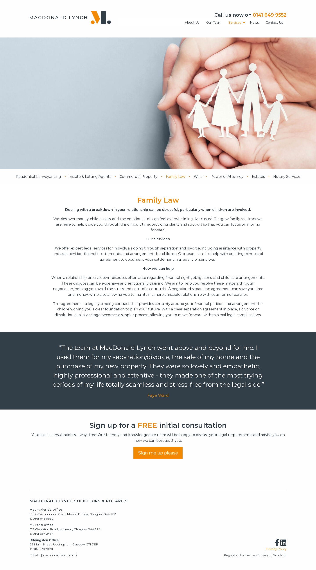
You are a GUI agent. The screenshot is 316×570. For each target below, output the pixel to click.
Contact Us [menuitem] (274, 23)
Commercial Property (138, 177)
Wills (198, 177)
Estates (258, 177)
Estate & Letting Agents (90, 177)
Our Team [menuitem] (213, 23)
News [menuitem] (254, 23)
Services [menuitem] (234, 23)
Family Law (175, 177)
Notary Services (286, 177)
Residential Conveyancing (38, 177)
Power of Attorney (227, 177)
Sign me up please (158, 453)
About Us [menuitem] (192, 23)
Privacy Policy (276, 549)
